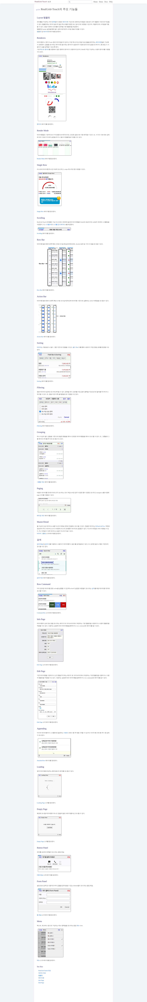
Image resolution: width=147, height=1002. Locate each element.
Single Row (40, 211)
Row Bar (39, 290)
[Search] (80, 1)
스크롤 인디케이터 (59, 224)
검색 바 (47, 544)
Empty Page (40, 841)
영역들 (54, 22)
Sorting (39, 381)
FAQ (110, 2)
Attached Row (41, 760)
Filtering (39, 426)
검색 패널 (40, 544)
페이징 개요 (40, 515)
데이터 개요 (42, 973)
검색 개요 (40, 578)
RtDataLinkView (100, 526)
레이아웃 (65, 22)
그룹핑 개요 (40, 482)
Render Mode (41, 158)
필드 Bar (75, 347)
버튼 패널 (40, 875)
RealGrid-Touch (41, 2)
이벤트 (66, 733)
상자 (93, 588)
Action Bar (40, 336)
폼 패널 (39, 915)
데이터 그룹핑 (41, 533)
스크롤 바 (48, 224)
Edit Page (39, 722)
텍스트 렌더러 (44, 49)
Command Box (41, 613)
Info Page (39, 665)
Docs (106, 2)
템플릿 (39, 31)
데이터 (39, 347)
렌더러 (39, 124)
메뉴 (78, 925)
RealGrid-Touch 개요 (44, 970)
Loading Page (41, 803)
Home (95, 2)
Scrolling (39, 233)
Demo (101, 2)
